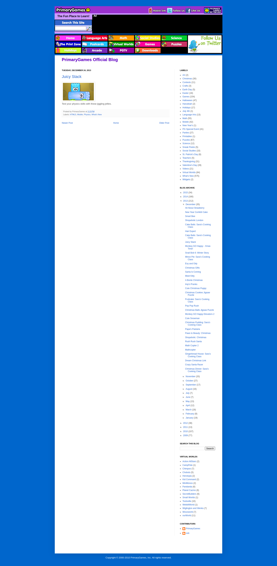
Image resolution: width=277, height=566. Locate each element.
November (191, 376)
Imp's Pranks (191, 284)
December (191, 204)
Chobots (186, 472)
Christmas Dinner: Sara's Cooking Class (197, 370)
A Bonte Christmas (194, 280)
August (189, 389)
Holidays (186, 107)
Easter (185, 93)
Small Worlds (188, 497)
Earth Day (187, 89)
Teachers (186, 158)
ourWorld (186, 515)
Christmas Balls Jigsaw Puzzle (199, 310)
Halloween (187, 100)
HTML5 (73, 114)
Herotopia (187, 476)
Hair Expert (190, 231)
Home (116, 123)
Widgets (186, 179)
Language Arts (189, 114)
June (188, 397)
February (190, 413)
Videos (185, 168)
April (188, 405)
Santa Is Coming (193, 272)
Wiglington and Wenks (193, 508)
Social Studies (189, 150)
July (188, 393)
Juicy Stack (71, 76)
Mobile (80, 114)
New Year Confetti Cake (196, 212)
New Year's (187, 125)
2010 (185, 431)
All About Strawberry (194, 208)
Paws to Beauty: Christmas (198, 333)
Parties (185, 132)
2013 (185, 201)
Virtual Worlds (189, 172)
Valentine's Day (189, 165)
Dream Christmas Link (195, 360)
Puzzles (186, 140)
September (191, 385)
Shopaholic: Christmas (195, 337)
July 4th (186, 111)
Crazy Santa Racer (194, 364)
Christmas (187, 78)
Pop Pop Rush (192, 306)
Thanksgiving (188, 161)
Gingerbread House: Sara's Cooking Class (198, 355)
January (190, 418)
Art (183, 75)
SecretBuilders (189, 494)
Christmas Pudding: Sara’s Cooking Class (197, 323)
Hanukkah (187, 104)
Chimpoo (186, 468)
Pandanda (187, 486)
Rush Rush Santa (193, 341)
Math (184, 118)
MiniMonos (187, 483)
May (188, 401)
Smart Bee (190, 216)
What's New (97, 114)
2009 (185, 435)
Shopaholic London (194, 220)
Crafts (185, 86)
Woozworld (187, 512)
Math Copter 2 (192, 345)
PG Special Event (190, 129)
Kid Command (189, 479)
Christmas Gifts (192, 268)
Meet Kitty (190, 276)
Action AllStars (189, 461)
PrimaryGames (193, 528)
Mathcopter (190, 350)
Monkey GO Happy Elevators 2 (199, 314)
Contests (186, 82)
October (190, 380)
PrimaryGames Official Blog (90, 59)
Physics (87, 114)
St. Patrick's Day (190, 154)
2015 (185, 192)
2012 (185, 423)
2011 (185, 427)
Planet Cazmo (189, 490)
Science (186, 143)
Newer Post (67, 123)
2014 (185, 196)
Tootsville (186, 501)
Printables (187, 136)
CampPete (187, 465)
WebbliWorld (188, 504)
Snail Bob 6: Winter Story (197, 253)
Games (185, 96)
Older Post (164, 123)
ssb (187, 533)
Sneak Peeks (188, 147)
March (189, 409)
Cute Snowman (192, 318)
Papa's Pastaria (192, 329)
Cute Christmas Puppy (195, 288)
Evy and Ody (191, 263)
